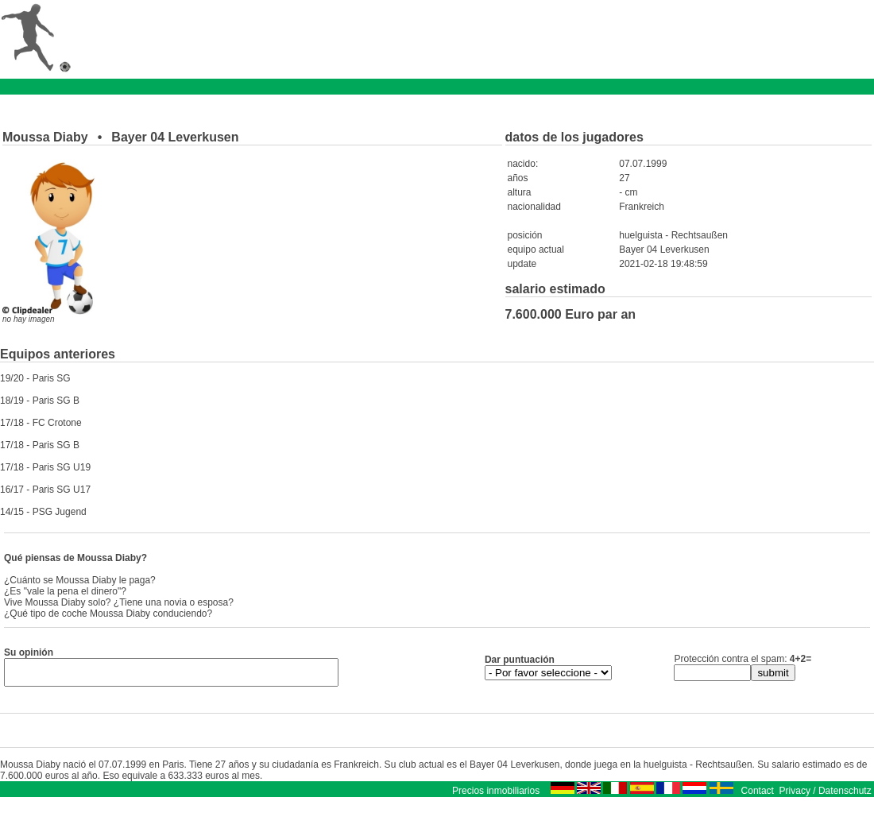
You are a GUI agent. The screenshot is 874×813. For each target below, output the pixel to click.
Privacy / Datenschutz (825, 795)
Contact (757, 795)
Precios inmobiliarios (495, 795)
